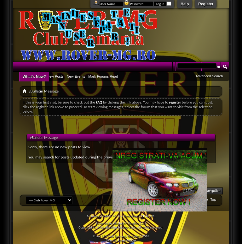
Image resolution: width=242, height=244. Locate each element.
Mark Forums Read (103, 76)
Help (185, 4)
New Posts (55, 76)
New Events (76, 76)
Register (205, 4)
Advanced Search (209, 76)
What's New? (34, 76)
